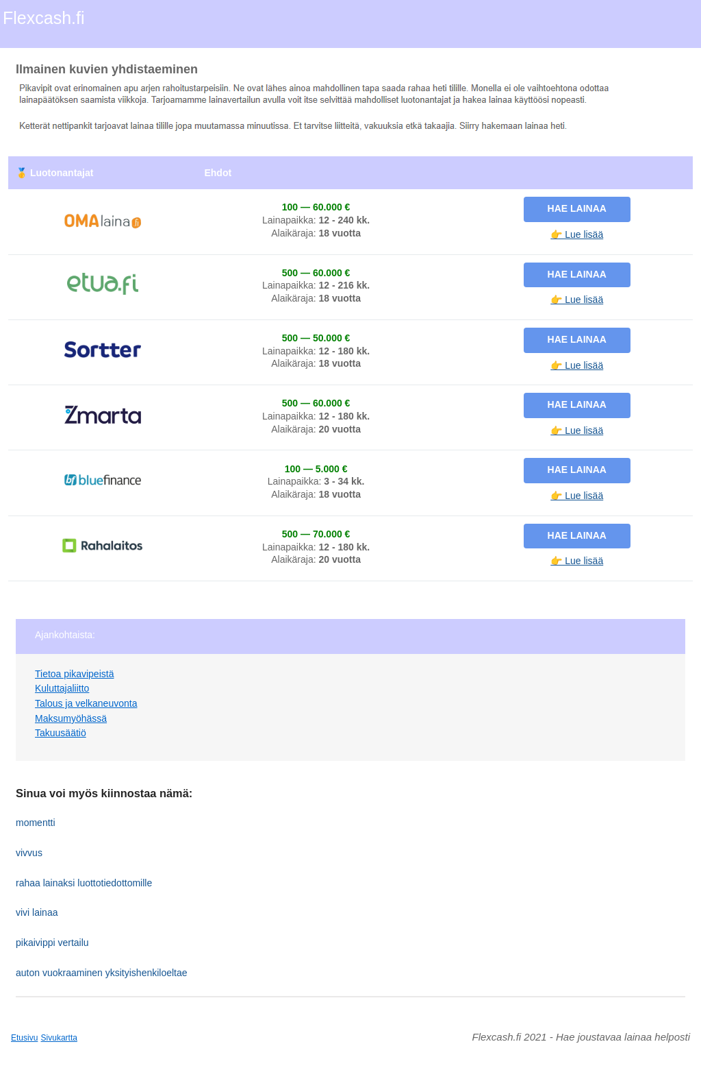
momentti (35, 822)
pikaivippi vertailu (52, 942)
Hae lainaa (577, 208)
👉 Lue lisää (576, 234)
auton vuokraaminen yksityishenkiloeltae (102, 972)
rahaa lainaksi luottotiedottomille (84, 882)
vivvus (29, 852)
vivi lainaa (37, 912)
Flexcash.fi (43, 17)
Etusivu (24, 1038)
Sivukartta (59, 1038)
